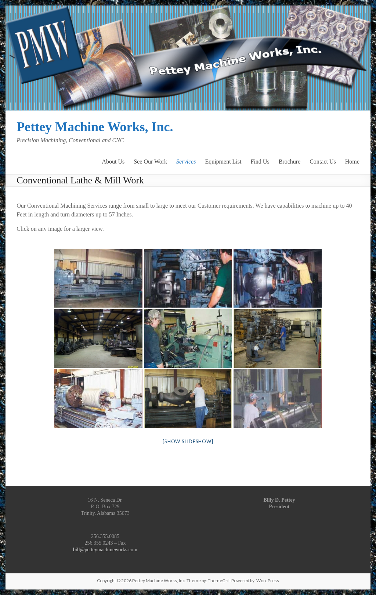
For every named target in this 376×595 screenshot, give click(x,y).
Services (186, 161)
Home (352, 161)
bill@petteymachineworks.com (105, 549)
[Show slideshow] (188, 441)
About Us (113, 161)
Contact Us (323, 161)
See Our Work (150, 161)
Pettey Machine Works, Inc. (95, 126)
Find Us (260, 161)
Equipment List (223, 161)
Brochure (290, 161)
